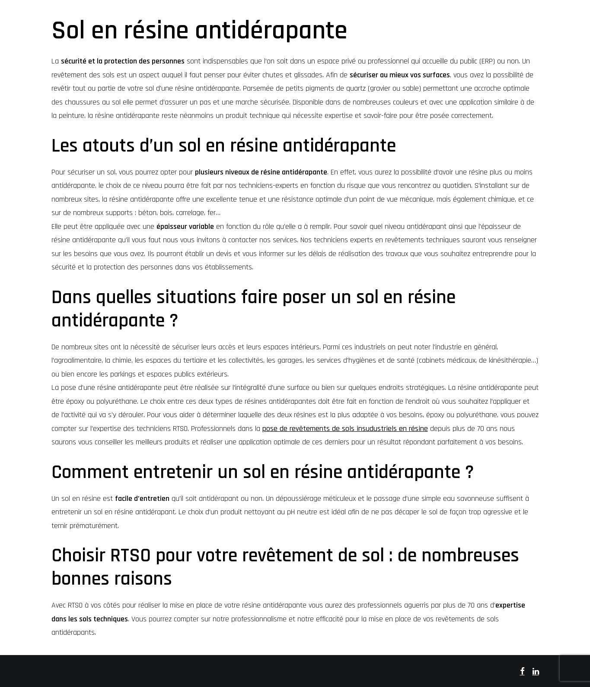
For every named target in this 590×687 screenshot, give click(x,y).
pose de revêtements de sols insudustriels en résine (345, 429)
